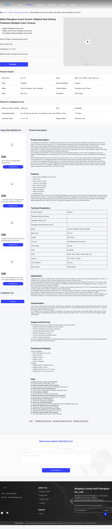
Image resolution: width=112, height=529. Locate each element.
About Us (40, 5)
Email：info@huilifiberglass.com (11, 497)
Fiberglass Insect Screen (21, 12)
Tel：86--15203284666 (8, 493)
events (62, 5)
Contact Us (52, 5)
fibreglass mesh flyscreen (43, 421)
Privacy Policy (19, 523)
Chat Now (14, 64)
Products (29, 5)
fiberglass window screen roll (62, 421)
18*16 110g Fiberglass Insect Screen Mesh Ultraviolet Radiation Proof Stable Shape (12, 279)
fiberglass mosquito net (81, 421)
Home (20, 5)
